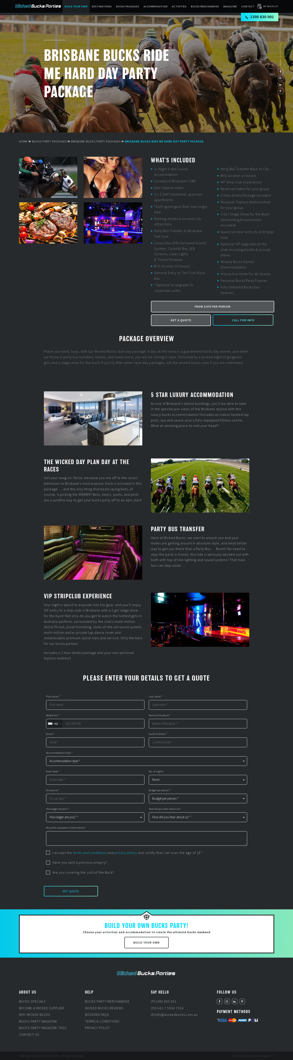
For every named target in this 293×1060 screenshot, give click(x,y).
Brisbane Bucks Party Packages (96, 141)
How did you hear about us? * (165, 809)
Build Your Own (76, 6)
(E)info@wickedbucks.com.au (174, 1014)
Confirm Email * (158, 734)
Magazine (230, 6)
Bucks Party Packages (49, 141)
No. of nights (156, 771)
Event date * (53, 771)
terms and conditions (90, 852)
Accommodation (156, 6)
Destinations (102, 6)
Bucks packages (127, 6)
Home (23, 141)
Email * (50, 734)
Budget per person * (160, 790)
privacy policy (126, 852)
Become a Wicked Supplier (41, 1008)
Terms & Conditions (102, 1021)
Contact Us (29, 1034)
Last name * (156, 696)
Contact (248, 6)
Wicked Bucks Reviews (104, 1008)
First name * (53, 696)
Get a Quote (181, 320)
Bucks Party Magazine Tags (43, 1028)
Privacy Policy (97, 1028)
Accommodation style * (59, 753)
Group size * (53, 790)
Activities (179, 6)
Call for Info (243, 320)
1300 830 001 (259, 16)
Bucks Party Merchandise (107, 1001)
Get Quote (70, 891)
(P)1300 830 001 (163, 1001)
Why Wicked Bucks (34, 1014)
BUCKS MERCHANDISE (205, 6)
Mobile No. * (53, 715)
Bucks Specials (32, 1001)
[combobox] (54, 723)
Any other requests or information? (65, 827)
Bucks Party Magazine (38, 1021)
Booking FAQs (97, 1014)
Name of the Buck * (160, 715)
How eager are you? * (57, 809)
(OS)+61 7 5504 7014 (167, 1008)
